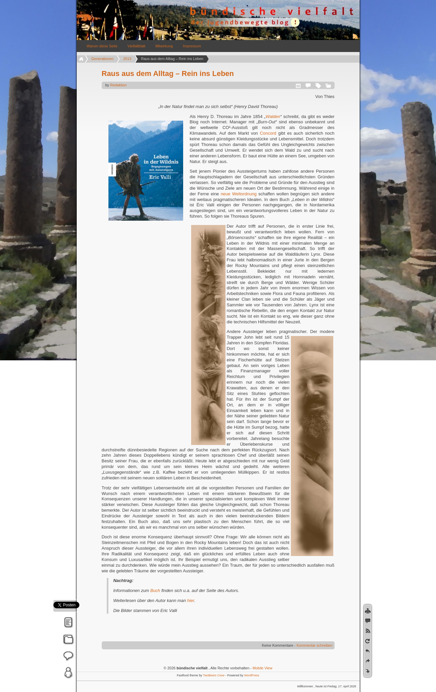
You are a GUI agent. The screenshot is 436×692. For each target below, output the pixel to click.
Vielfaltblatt (136, 46)
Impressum (192, 46)
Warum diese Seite (102, 46)
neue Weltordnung (240, 193)
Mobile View (262, 668)
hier (190, 600)
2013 (127, 59)
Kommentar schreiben (315, 645)
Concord (269, 133)
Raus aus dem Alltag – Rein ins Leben (168, 73)
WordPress (251, 675)
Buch (155, 590)
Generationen (102, 59)
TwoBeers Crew (214, 675)
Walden (273, 116)
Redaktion (118, 85)
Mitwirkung (164, 46)
